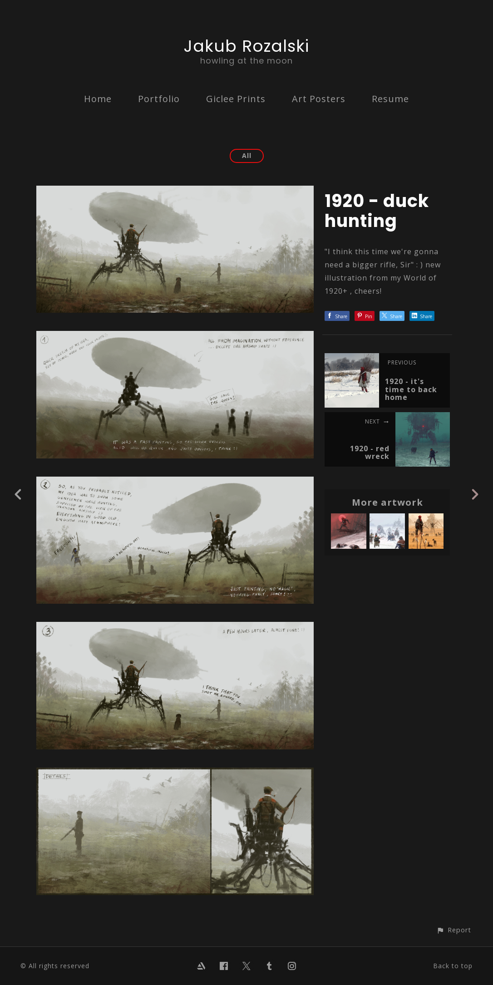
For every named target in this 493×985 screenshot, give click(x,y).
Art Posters (318, 99)
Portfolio (159, 99)
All (246, 155)
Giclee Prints (236, 99)
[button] (454, 930)
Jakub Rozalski (246, 46)
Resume (390, 99)
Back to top (453, 965)
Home (98, 99)
